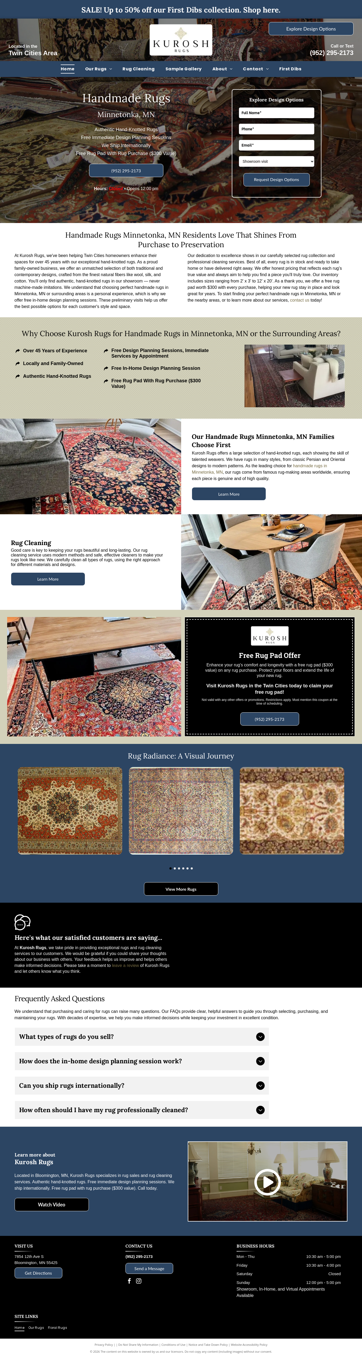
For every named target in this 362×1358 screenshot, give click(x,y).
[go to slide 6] (192, 868)
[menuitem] (67, 69)
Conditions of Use (174, 1345)
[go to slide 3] (179, 868)
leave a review (125, 965)
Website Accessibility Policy (249, 1345)
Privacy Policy (104, 1345)
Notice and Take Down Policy (208, 1345)
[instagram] (139, 1281)
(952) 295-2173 (332, 52)
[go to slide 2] (175, 868)
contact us (299, 300)
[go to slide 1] (170, 868)
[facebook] (129, 1281)
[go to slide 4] (183, 868)
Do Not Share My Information (138, 1345)
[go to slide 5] (187, 868)
